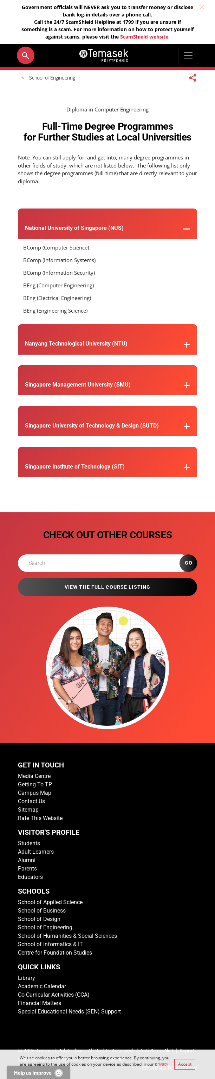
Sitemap (28, 809)
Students (29, 843)
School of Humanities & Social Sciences (67, 936)
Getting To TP (35, 784)
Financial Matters (39, 1003)
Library (26, 978)
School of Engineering (45, 927)
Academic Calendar (42, 986)
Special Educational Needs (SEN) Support (69, 1011)
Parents (27, 868)
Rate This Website (40, 818)
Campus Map (34, 793)
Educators (30, 877)
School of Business (42, 910)
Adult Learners (36, 851)
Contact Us (31, 801)
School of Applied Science (50, 902)
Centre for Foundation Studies (55, 952)
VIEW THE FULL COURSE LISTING (107, 587)
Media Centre (34, 776)
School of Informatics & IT (50, 944)
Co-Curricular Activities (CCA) (54, 994)
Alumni (26, 860)
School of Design (39, 919)
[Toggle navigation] (188, 55)
